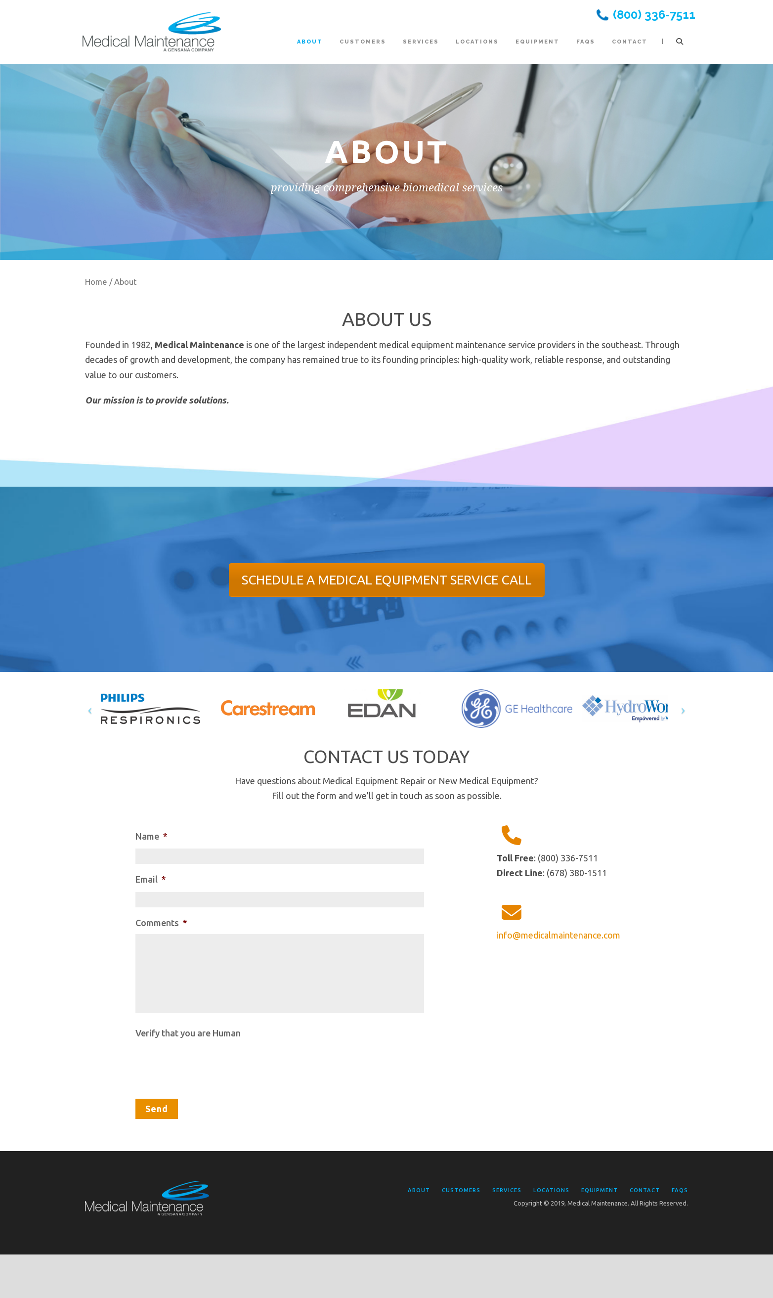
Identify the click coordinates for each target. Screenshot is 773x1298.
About (310, 42)
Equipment (537, 42)
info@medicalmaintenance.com (558, 979)
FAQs (585, 42)
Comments (161, 966)
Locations (477, 42)
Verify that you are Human (188, 1076)
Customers (363, 42)
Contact (629, 42)
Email (150, 923)
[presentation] (210, 1107)
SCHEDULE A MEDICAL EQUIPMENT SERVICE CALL (387, 580)
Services (421, 42)
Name (151, 880)
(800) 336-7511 (654, 14)
